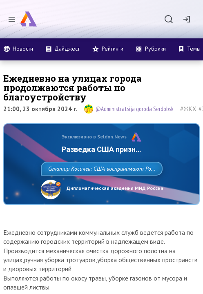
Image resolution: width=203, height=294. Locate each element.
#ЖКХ (188, 109)
